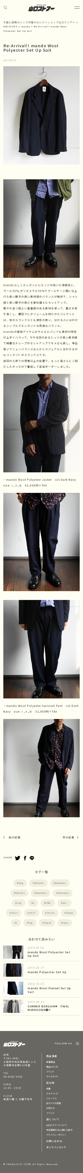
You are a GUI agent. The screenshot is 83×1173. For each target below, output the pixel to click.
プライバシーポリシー (56, 1134)
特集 (48, 1088)
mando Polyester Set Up (47, 972)
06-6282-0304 (12, 1076)
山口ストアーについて (56, 1125)
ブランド (50, 1071)
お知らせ (50, 1108)
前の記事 (15, 837)
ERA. (49, 902)
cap (19, 902)
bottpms (63, 893)
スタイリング (52, 1093)
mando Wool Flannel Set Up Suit (49, 990)
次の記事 (68, 837)
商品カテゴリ (52, 1066)
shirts (51, 912)
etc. (65, 902)
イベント (50, 1112)
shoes (69, 912)
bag (21, 883)
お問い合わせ (54, 1141)
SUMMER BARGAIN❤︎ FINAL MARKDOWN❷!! (48, 1008)
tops (66, 922)
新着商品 (50, 1061)
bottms (20, 893)
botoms (39, 883)
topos (48, 922)
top (30, 922)
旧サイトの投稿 (53, 1103)
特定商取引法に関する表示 (59, 1129)
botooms (60, 883)
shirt (32, 912)
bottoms (41, 893)
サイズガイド (52, 1076)
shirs (14, 912)
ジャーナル (51, 1098)
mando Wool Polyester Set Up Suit (49, 954)
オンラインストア (56, 1147)
